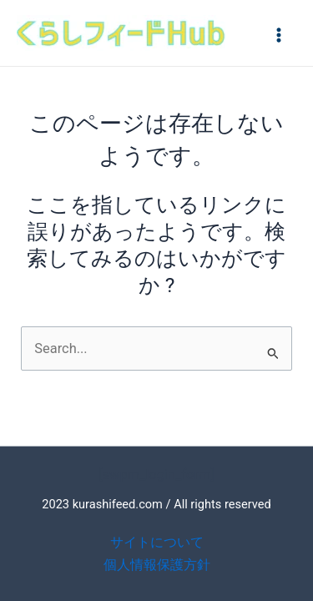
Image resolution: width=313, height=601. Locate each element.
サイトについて (157, 542)
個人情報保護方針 (156, 565)
